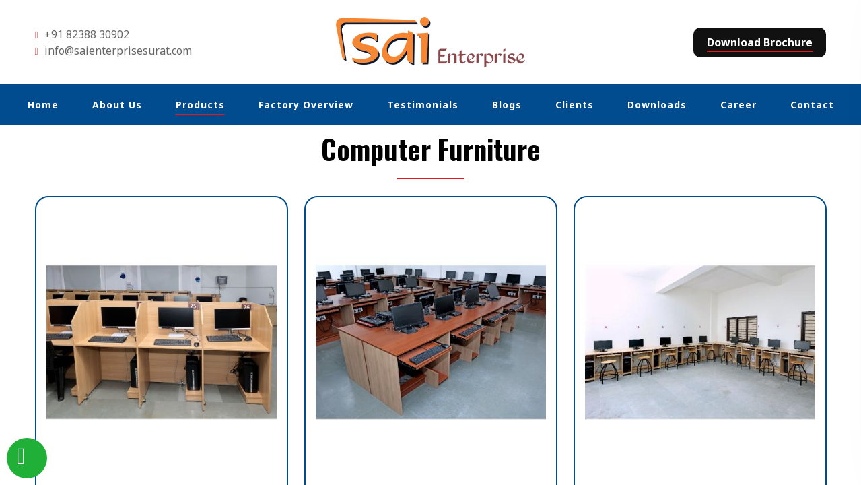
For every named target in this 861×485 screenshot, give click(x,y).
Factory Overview (306, 104)
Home (43, 104)
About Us (117, 104)
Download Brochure (760, 42)
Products (200, 104)
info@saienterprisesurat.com (118, 50)
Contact (812, 104)
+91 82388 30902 (86, 34)
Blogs (507, 104)
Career (738, 104)
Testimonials (422, 104)
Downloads (657, 104)
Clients (574, 104)
